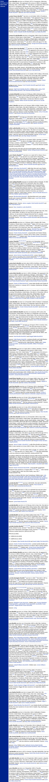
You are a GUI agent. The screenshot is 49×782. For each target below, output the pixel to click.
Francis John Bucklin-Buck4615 (25, 571)
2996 (13, 490)
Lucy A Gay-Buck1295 (34, 70)
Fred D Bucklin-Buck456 (29, 85)
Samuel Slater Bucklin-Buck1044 (17, 682)
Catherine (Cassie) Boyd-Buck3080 (38, 427)
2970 (38, 9)
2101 (30, 351)
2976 (19, 140)
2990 (45, 385)
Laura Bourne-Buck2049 (36, 252)
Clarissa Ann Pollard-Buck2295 (37, 682)
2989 (19, 364)
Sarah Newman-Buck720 (22, 413)
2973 (14, 79)
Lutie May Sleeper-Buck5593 (28, 136)
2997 (37, 494)
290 (19, 240)
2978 (14, 184)
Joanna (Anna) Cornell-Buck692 (19, 45)
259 (24, 587)
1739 (42, 695)
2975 (26, 121)
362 (23, 240)
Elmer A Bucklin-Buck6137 (40, 320)
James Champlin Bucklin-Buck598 (23, 32)
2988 (34, 359)
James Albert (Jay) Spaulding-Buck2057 (22, 258)
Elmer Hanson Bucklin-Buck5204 (22, 440)
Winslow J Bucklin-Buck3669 (22, 573)
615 (25, 240)
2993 (22, 425)
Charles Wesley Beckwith (20, 233)
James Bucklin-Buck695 (37, 366)
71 (24, 48)
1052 (31, 398)
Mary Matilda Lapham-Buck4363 (19, 194)
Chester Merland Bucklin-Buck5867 (29, 307)
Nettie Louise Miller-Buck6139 (19, 321)
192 (34, 469)
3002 (28, 590)
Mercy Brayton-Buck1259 (31, 635)
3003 (34, 616)
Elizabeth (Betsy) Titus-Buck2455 (28, 566)
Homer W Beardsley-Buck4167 (33, 641)
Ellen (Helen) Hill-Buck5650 (28, 382)
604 (31, 408)
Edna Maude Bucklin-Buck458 (30, 175)
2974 (26, 118)
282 (31, 54)
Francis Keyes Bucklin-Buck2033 (33, 779)
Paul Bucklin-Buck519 (27, 172)
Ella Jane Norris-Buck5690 (28, 12)
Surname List (4, 3)
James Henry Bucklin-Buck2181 (28, 763)
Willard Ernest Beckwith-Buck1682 (18, 237)
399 (45, 419)
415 (15, 341)
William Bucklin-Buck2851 (26, 100)
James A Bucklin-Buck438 (30, 164)
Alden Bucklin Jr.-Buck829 (35, 463)
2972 (27, 49)
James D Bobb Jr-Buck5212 (21, 444)
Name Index (3, 4)
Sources (2, 6)
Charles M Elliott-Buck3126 (21, 283)
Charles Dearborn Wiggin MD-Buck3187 (24, 685)
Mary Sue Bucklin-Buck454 (35, 171)
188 (14, 451)
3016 (42, 772)
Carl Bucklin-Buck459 (39, 172)
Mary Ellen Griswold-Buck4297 (33, 721)
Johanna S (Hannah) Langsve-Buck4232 (35, 393)
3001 (14, 562)
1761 (14, 517)
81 (31, 671)
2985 (28, 326)
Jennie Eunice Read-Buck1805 (37, 547)
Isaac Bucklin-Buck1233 (38, 497)
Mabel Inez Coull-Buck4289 (28, 733)
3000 (14, 558)
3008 (44, 654)
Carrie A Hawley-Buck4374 (28, 702)
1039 (27, 53)
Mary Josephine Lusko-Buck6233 (22, 207)
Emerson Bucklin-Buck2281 (31, 268)
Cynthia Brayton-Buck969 (25, 343)
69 (32, 469)
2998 (14, 509)
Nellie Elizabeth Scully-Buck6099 (35, 298)
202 (25, 326)
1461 (26, 4)
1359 (20, 649)
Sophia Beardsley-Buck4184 (16, 641)
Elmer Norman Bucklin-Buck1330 (17, 427)
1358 (14, 647)
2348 (23, 492)
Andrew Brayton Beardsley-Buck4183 (38, 640)
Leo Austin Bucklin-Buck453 (19, 171)
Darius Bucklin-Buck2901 (15, 721)
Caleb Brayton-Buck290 (20, 339)
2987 (13, 356)
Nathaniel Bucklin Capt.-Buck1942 (33, 618)
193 (44, 58)
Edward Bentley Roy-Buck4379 (22, 705)
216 (21, 482)
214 (17, 612)
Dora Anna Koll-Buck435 (15, 151)
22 (17, 364)
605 (25, 587)
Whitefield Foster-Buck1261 (21, 602)
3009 (47, 654)
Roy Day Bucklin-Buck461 (27, 177)
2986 (17, 349)
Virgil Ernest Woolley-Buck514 (22, 89)
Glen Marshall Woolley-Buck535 (31, 90)
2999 (29, 525)
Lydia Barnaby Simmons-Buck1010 (34, 584)
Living (39, 89)
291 (21, 240)
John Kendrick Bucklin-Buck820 (22, 123)
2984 (17, 318)
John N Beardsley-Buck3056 (21, 637)
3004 (31, 626)
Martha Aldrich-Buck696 (15, 367)
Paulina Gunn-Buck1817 (27, 511)
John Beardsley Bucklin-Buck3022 (32, 661)
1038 (27, 51)
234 (34, 225)
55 (31, 28)
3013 (22, 726)
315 (24, 245)
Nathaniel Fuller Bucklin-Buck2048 (18, 252)
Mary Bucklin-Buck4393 (41, 372)
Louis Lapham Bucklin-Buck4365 (28, 217)
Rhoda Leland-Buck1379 (15, 499)
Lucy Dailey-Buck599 (40, 32)
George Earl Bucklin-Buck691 (39, 43)
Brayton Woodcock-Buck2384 (21, 467)
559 (19, 139)
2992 (14, 411)
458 (29, 398)
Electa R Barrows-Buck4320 (16, 754)
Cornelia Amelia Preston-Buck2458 (37, 281)
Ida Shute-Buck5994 (30, 81)
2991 (34, 398)
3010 (31, 659)
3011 (33, 671)
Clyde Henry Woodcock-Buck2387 (33, 476)
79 (22, 15)
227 (23, 624)
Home (2, 1)
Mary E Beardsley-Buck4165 (22, 639)
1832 (43, 553)
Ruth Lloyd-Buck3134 (14, 204)
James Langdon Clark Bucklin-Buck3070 (33, 203)
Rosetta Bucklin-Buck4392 (16, 373)
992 (32, 589)
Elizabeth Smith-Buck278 (31, 403)
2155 (19, 156)
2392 (20, 357)
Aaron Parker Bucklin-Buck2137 (17, 281)
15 (20, 482)
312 (46, 445)
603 (29, 408)
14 (18, 482)
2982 (39, 250)
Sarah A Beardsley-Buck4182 (38, 639)
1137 (41, 514)
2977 (17, 164)
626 (33, 715)
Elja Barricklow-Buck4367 (20, 196)
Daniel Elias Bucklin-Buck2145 (37, 753)
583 (44, 274)
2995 (35, 451)
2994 (29, 434)
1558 (45, 693)
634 (25, 41)
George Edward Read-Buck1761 (35, 548)
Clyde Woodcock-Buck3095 (37, 479)
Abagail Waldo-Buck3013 (36, 336)
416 (17, 341)
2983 (14, 296)
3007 (38, 651)
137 (25, 49)
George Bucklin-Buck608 (15, 584)
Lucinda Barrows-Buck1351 (24, 486)
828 (31, 23)
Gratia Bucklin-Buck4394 (30, 373)
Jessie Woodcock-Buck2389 (31, 478)
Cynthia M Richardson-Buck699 (22, 370)
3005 (34, 626)
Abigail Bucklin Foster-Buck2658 (23, 605)
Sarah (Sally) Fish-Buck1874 (40, 541)
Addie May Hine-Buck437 (20, 168)
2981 (45, 247)
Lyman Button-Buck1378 (20, 501)
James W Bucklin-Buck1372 (39, 192)
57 (20, 324)
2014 (47, 38)
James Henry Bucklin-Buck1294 (17, 70)
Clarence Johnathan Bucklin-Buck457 (37, 174)
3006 (17, 629)
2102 (38, 353)
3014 (17, 740)
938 (19, 116)
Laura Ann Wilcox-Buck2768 (32, 522)
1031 (17, 96)
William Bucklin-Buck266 (15, 403)
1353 (43, 19)
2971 (32, 36)
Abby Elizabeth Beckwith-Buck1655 (37, 236)
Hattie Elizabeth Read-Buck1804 (17, 548)
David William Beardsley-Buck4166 (18, 640)
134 (26, 48)
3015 (28, 769)
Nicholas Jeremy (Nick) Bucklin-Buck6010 (26, 746)
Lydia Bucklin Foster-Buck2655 (27, 604)
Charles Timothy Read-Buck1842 (22, 544)
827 (13, 674)
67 (21, 324)
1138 (25, 519)
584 (13, 277)
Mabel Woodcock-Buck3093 (22, 479)
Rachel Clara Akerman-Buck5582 (25, 113)
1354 (17, 22)
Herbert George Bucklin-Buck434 (36, 150)
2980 (27, 215)
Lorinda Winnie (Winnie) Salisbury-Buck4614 (25, 568)
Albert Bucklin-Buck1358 (23, 541)
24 (31, 223)
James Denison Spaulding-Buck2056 (23, 255)
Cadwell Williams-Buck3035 (21, 665)
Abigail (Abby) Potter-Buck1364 (33, 230)
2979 (14, 187)
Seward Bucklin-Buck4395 (22, 374)
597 (22, 401)
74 (39, 470)
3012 (19, 719)
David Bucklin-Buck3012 (20, 336)
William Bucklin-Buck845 (15, 635)
